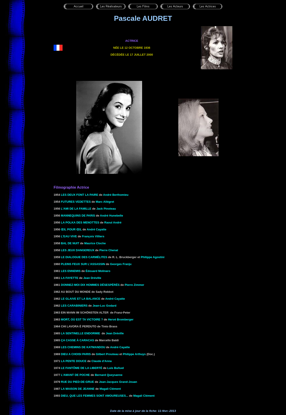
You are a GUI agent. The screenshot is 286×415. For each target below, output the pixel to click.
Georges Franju (120, 264)
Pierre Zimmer (134, 284)
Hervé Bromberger (120, 319)
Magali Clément (110, 388)
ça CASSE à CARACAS (77, 340)
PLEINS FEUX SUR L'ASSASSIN (83, 264)
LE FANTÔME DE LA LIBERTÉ (81, 368)
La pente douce (73, 361)
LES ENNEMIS (71, 271)
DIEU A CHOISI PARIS (76, 354)
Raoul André (113, 222)
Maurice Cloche (95, 243)
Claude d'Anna (101, 361)
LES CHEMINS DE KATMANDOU (83, 347)
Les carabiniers (74, 305)
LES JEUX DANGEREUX (78, 250)
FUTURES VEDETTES (76, 201)
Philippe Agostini (152, 257)
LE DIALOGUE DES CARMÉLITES (84, 257)
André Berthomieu (115, 194)
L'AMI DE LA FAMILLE (76, 208)
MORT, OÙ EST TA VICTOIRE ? (82, 319)
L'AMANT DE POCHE (75, 375)
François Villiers (93, 236)
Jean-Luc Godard (104, 305)
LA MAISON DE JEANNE (78, 388)
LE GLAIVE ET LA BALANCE (80, 298)
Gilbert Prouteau (107, 354)
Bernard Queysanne (108, 375)
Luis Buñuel (115, 368)
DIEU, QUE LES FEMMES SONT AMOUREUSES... (94, 395)
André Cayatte (96, 229)
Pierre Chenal (108, 250)
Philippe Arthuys (134, 354)
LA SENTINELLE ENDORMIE (80, 333)
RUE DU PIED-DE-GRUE (77, 381)
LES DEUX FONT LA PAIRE (79, 194)
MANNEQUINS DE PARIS (78, 215)
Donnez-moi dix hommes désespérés (90, 284)
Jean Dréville (92, 278)
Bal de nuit (70, 243)
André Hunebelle (111, 215)
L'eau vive (69, 236)
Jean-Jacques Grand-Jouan (118, 381)
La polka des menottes (80, 222)
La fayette (69, 278)
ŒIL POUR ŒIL (71, 229)
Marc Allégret (105, 201)
